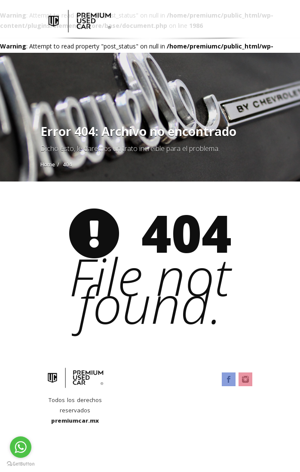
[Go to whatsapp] (20, 447)
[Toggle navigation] (247, 15)
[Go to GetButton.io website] (20, 463)
